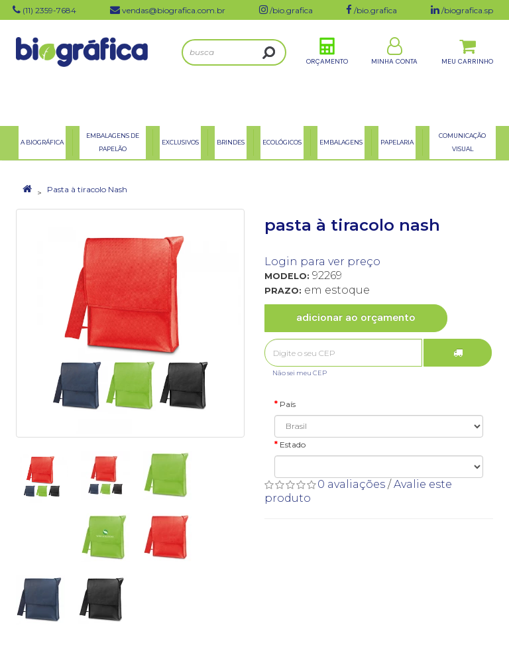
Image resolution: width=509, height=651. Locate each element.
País (288, 404)
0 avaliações (351, 484)
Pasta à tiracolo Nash (87, 189)
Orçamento (327, 72)
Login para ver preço (322, 261)
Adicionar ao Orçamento (356, 317)
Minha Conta (394, 72)
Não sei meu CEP (299, 373)
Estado (293, 444)
